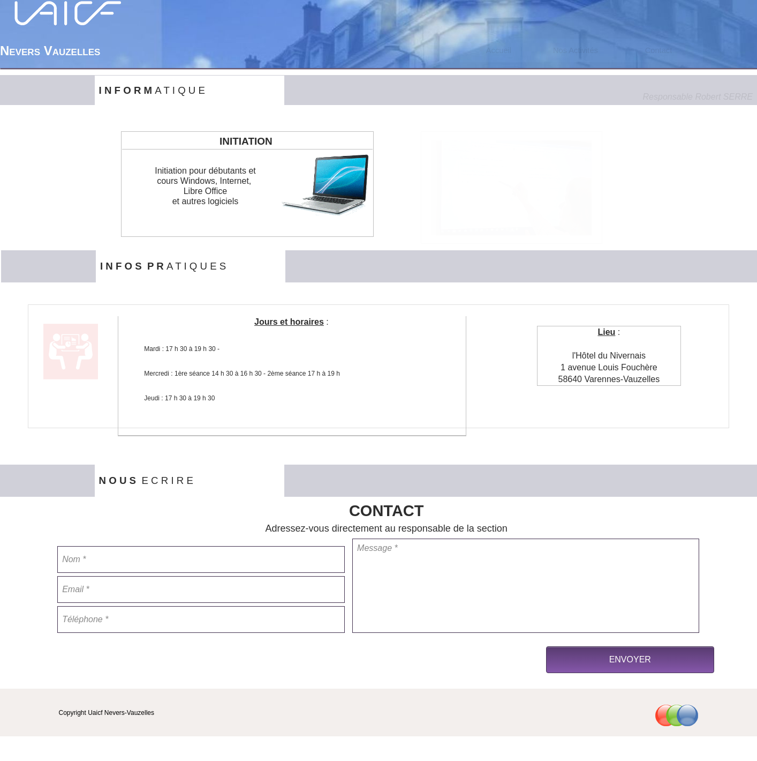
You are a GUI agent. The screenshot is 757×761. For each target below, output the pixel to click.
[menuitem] (498, 50)
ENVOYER (630, 659)
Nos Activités (575, 50)
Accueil (498, 50)
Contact (658, 50)
